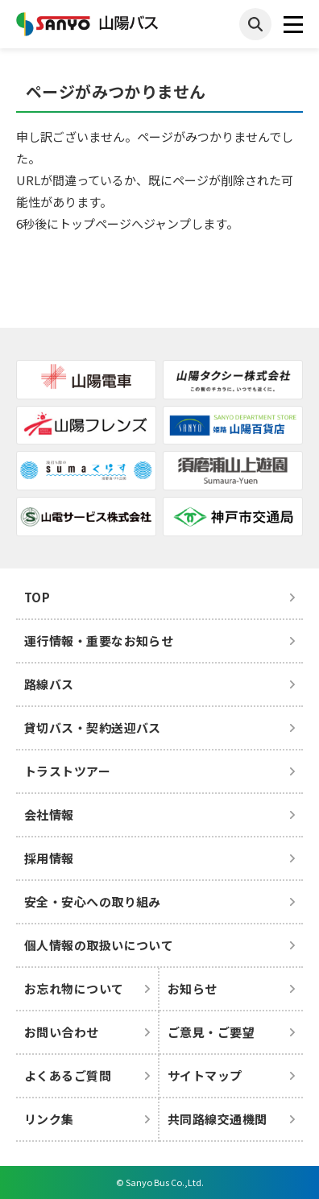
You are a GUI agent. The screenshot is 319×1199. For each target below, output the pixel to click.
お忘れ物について (74, 988)
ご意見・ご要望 (211, 1031)
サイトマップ (205, 1075)
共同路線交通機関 (217, 1118)
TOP (37, 597)
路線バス (49, 684)
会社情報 (49, 814)
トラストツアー (67, 771)
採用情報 (49, 858)
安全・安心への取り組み (92, 901)
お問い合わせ (61, 1031)
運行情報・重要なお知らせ (98, 640)
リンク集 (49, 1118)
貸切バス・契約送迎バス (92, 727)
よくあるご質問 (67, 1075)
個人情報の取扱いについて (98, 944)
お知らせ (193, 988)
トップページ (95, 223)
